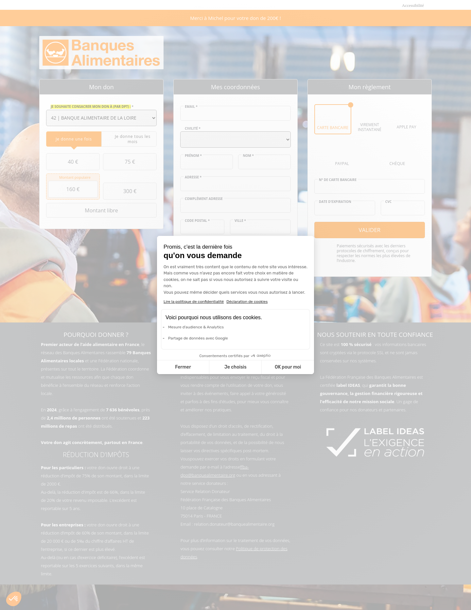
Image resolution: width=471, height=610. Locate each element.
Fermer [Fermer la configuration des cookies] (183, 367)
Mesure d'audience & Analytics (196, 327)
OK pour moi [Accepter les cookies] (288, 367)
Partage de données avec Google (198, 338)
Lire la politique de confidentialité (194, 301)
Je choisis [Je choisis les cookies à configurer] (235, 367)
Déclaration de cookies (247, 301)
